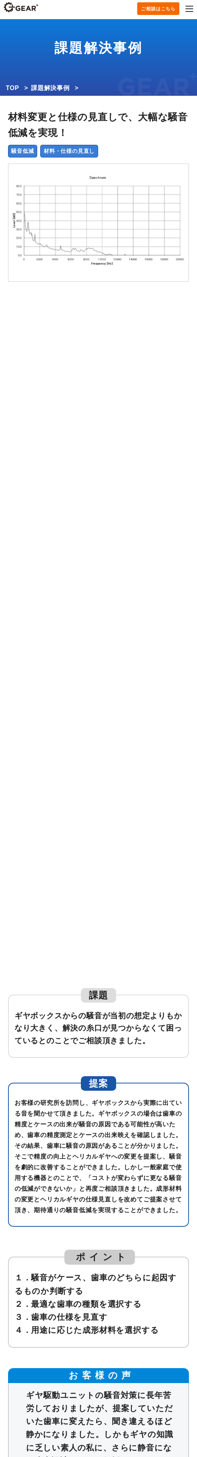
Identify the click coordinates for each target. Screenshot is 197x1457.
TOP (12, 88)
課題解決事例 (50, 88)
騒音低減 (22, 151)
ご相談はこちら (158, 8)
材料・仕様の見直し (69, 151)
